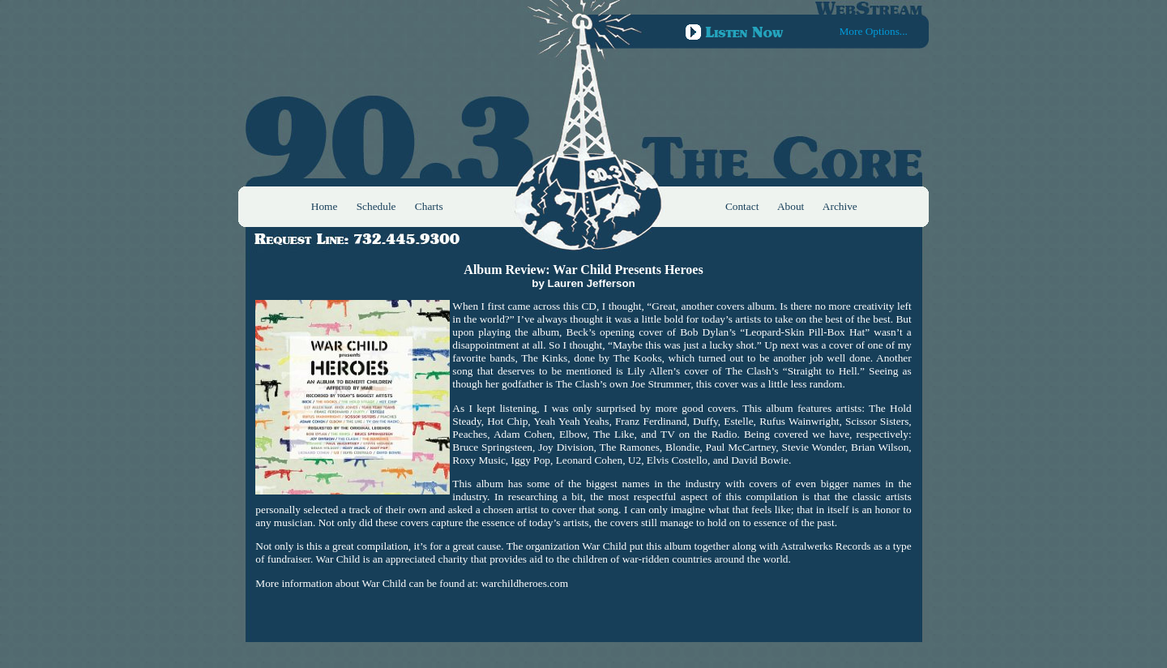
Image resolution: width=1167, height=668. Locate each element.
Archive (840, 206)
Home (324, 206)
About (790, 206)
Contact (742, 206)
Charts (429, 206)
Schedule (376, 206)
